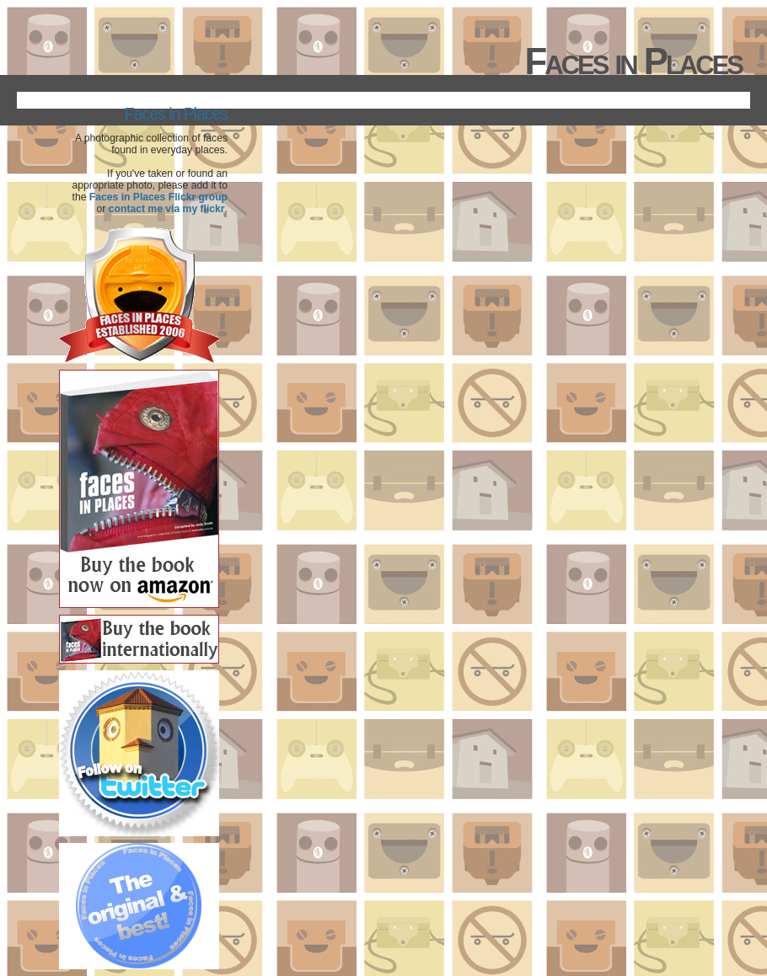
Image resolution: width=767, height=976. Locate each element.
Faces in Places (176, 113)
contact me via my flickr (167, 209)
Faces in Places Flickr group (158, 197)
